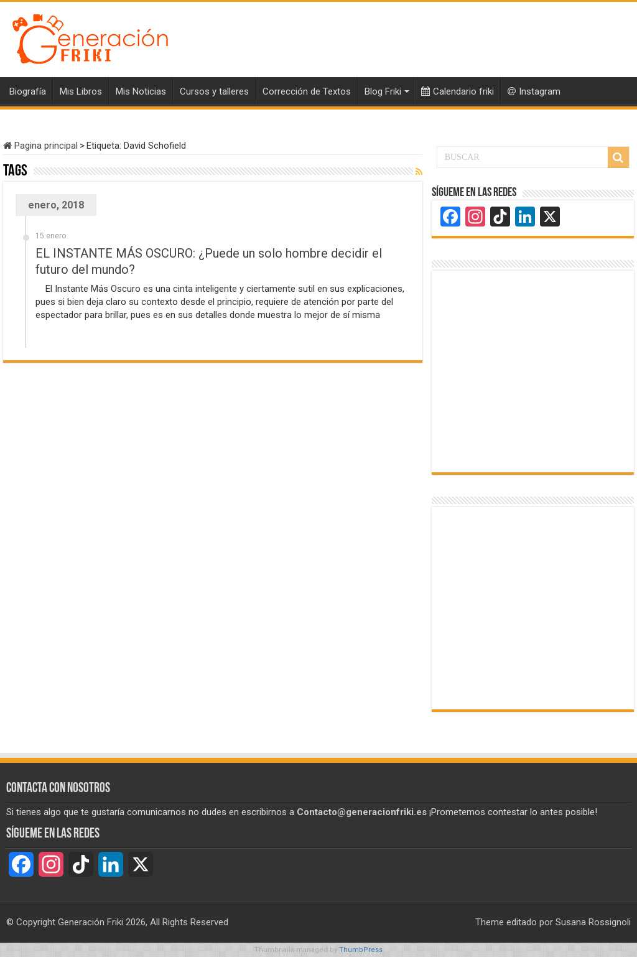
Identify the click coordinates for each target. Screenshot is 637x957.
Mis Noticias (141, 91)
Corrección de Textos (307, 91)
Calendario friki (457, 91)
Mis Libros (81, 91)
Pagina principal (40, 145)
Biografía (27, 91)
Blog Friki (383, 91)
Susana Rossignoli (593, 922)
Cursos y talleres (214, 91)
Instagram (534, 91)
